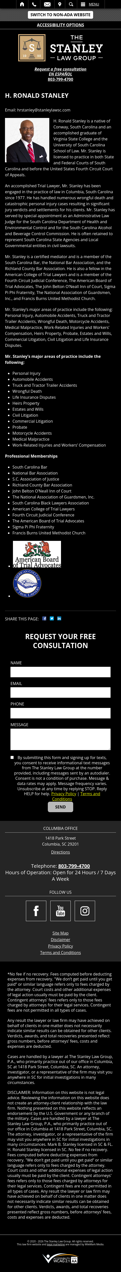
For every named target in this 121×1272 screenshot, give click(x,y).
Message (19, 724)
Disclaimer (60, 939)
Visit (60, 4)
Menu (94, 4)
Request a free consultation (61, 69)
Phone (17, 704)
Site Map (61, 933)
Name (16, 663)
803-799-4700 (60, 79)
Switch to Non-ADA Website (60, 14)
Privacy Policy (63, 793)
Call (34, 4)
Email (47, 4)
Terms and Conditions (60, 952)
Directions (60, 852)
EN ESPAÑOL (60, 74)
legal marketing (56, 1244)
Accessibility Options (60, 25)
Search (71, 4)
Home (22, 4)
